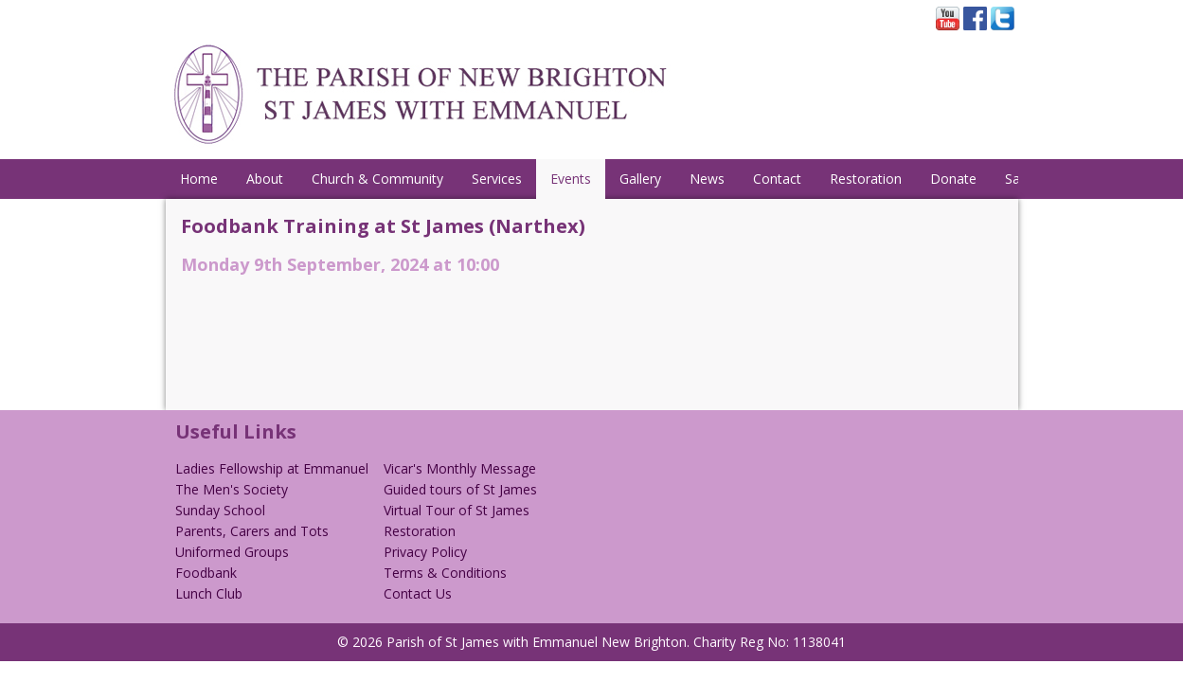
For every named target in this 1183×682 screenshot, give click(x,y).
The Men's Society (231, 489)
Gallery (640, 179)
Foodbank (206, 573)
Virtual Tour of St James (456, 510)
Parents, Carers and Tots (252, 531)
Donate (953, 179)
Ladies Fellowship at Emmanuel (271, 468)
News (707, 179)
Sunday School (220, 510)
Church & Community (377, 179)
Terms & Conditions (445, 573)
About (264, 179)
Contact (777, 179)
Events (570, 179)
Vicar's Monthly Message (460, 468)
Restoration (866, 179)
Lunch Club (208, 593)
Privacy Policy (425, 552)
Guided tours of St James (460, 489)
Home (199, 179)
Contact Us (418, 593)
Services (497, 179)
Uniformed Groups (232, 552)
